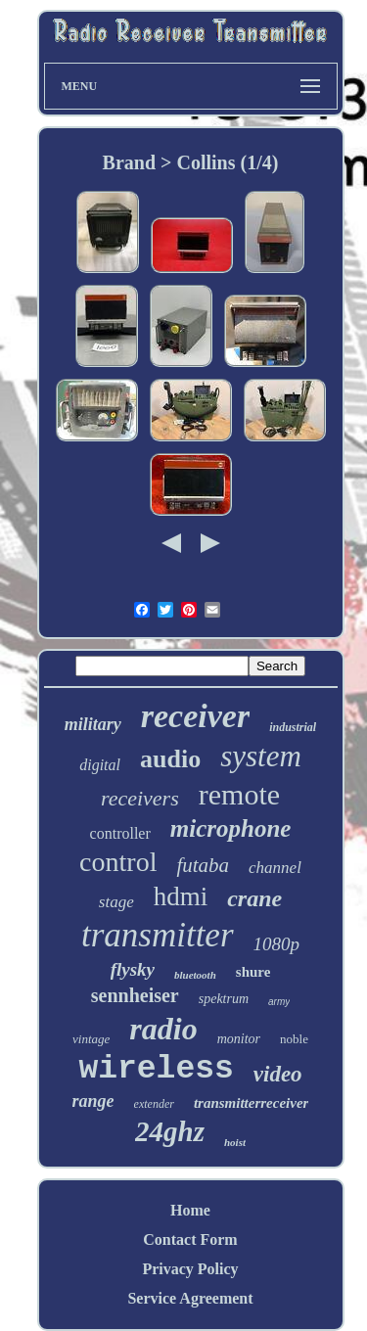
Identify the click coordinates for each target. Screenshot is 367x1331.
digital (99, 765)
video (277, 1074)
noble (294, 1039)
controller (120, 833)
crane (254, 898)
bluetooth (195, 975)
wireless (155, 1069)
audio (170, 759)
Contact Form (190, 1239)
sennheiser (135, 995)
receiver (195, 716)
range (93, 1101)
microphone (231, 828)
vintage (91, 1039)
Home (190, 1210)
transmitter (157, 935)
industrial (292, 727)
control (118, 862)
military (93, 724)
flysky (133, 969)
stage (116, 902)
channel (275, 867)
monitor (238, 1039)
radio (163, 1028)
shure (253, 972)
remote (239, 794)
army (279, 1001)
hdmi (181, 896)
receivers (140, 798)
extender (154, 1104)
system (260, 756)
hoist (235, 1142)
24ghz (170, 1131)
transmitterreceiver (251, 1103)
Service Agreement (189, 1298)
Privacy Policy (190, 1269)
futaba (202, 865)
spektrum (224, 998)
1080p (276, 944)
